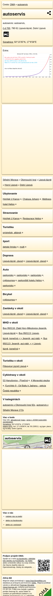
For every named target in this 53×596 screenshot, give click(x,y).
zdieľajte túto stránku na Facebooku (19, 560)
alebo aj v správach (13, 525)
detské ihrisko (10, 247)
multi (22, 247)
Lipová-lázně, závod (13, 261)
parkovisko (8, 275)
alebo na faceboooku (14, 520)
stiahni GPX (7, 426)
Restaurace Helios (32, 218)
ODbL (34, 583)
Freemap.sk (37, 170)
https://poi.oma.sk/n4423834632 (15, 172)
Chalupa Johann (31, 199)
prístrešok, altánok (12, 232)
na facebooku (22, 559)
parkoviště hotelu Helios (30, 280)
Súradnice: (8, 42)
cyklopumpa (9, 280)
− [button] (7, 113)
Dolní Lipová (26, 185)
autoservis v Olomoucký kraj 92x (19, 405)
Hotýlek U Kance (11, 199)
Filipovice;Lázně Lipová (14, 366)
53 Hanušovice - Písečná (15, 380)
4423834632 (8, 422)
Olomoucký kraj (28, 180)
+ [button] (7, 109)
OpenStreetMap (22, 170)
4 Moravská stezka (40, 380)
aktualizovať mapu (18, 420)
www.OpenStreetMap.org (36, 581)
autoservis (22, 4)
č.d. (6, 28)
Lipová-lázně (45, 180)
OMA (12, 4)
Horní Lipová (11, 185)
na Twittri (28, 561)
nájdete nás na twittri (14, 516)
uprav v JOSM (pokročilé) (36, 420)
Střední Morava (10, 180)
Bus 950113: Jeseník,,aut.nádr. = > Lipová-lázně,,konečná (25, 343)
